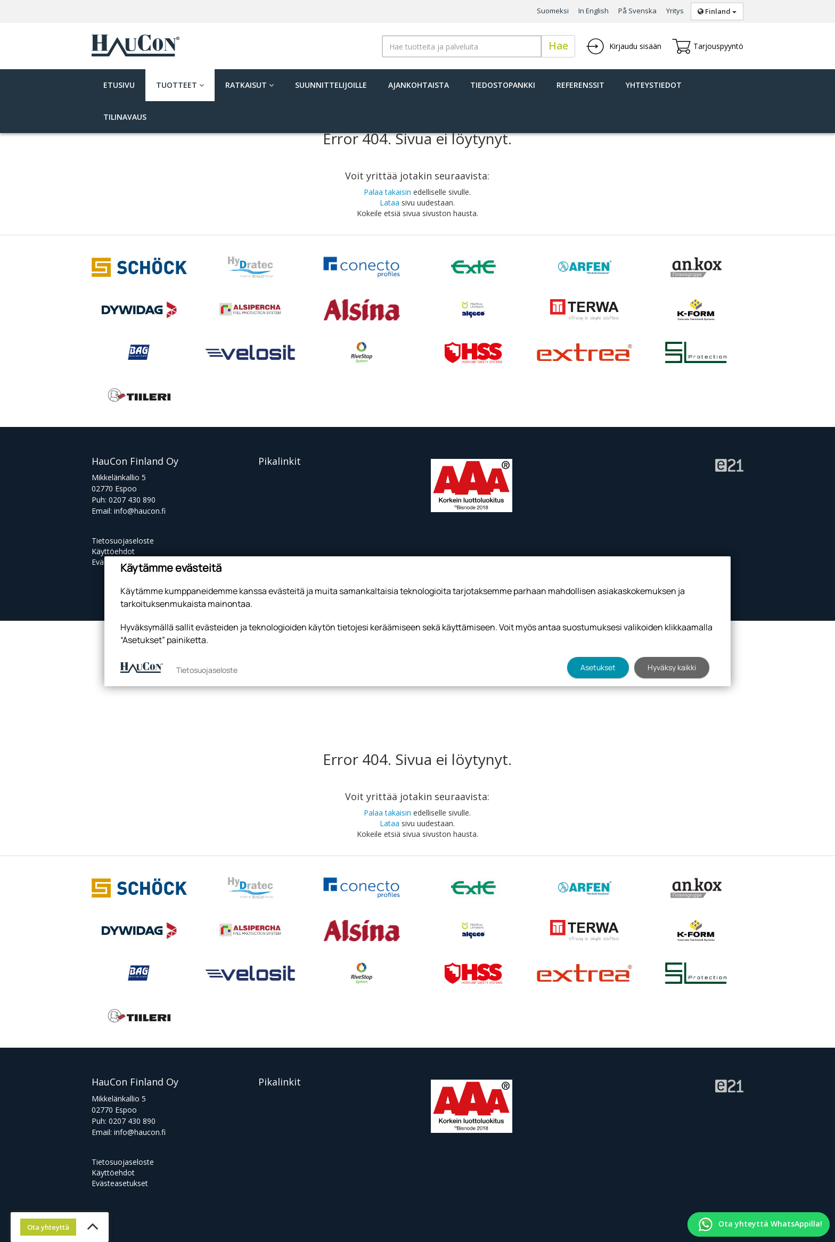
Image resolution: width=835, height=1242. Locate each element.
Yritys (675, 10)
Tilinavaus (124, 117)
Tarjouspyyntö (707, 46)
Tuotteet (180, 85)
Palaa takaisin (387, 192)
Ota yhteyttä (48, 1227)
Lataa (389, 203)
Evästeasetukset (120, 1183)
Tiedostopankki (502, 85)
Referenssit (580, 85)
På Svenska (637, 10)
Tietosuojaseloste (123, 541)
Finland (717, 11)
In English (593, 10)
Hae (558, 46)
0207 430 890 (132, 500)
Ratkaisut (249, 85)
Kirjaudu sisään (623, 46)
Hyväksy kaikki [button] (672, 667)
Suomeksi (553, 10)
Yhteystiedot (654, 85)
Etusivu (119, 85)
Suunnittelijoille (331, 85)
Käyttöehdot (113, 551)
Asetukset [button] (598, 667)
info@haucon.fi (140, 511)
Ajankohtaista (418, 85)
